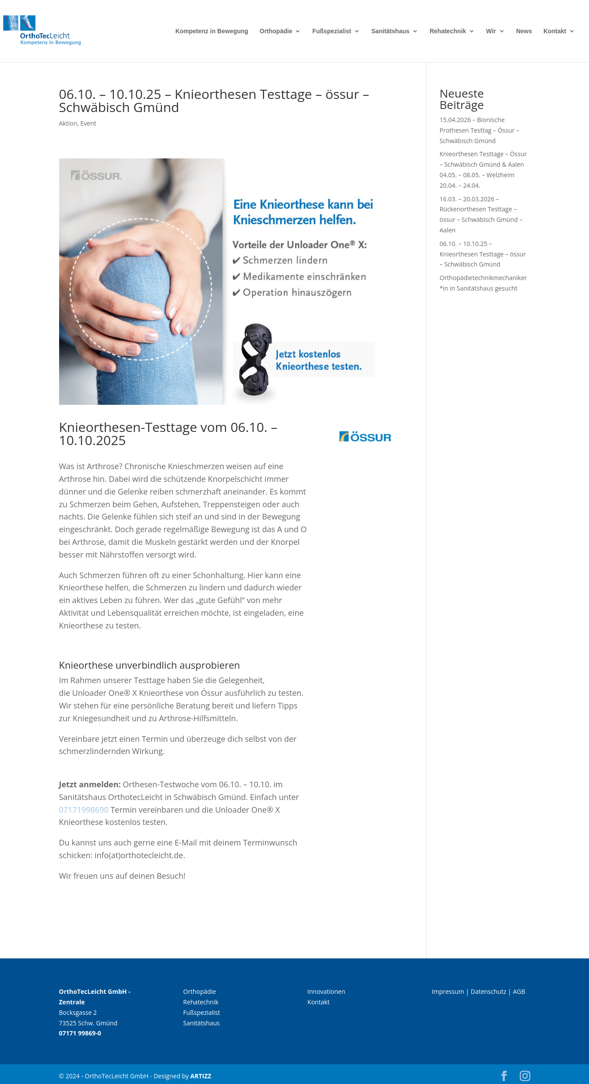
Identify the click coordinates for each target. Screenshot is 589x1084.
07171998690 (84, 809)
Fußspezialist (331, 31)
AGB (519, 991)
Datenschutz (488, 991)
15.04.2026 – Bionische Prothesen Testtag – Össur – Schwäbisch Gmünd (479, 130)
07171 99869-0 (80, 1033)
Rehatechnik (448, 31)
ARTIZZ (201, 1076)
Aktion (68, 123)
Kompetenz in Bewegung (211, 31)
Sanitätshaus (390, 31)
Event (88, 123)
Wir (491, 31)
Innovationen (326, 991)
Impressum (448, 991)
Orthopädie (276, 31)
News (524, 31)
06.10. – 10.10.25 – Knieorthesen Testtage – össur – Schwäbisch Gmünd (483, 254)
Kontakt (554, 31)
